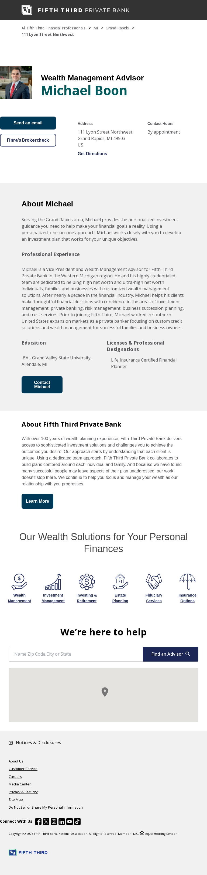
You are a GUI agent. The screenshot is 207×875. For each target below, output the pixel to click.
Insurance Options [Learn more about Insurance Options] (187, 598)
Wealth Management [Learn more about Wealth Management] (19, 598)
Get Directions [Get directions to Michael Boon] (92, 153)
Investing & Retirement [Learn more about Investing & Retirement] (87, 598)
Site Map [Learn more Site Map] (16, 799)
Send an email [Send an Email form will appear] (28, 123)
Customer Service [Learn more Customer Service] (23, 768)
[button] (105, 692)
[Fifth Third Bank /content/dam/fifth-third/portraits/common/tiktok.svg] (77, 822)
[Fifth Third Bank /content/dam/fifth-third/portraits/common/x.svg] (46, 822)
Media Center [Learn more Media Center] (20, 784)
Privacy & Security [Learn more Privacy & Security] (23, 791)
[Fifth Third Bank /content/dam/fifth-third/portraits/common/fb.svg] (38, 822)
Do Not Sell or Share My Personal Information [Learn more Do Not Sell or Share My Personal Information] (46, 807)
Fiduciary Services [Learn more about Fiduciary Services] (154, 598)
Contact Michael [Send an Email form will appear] (42, 384)
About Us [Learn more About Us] (16, 761)
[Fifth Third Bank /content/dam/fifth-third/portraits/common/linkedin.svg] (61, 822)
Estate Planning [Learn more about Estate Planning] (120, 598)
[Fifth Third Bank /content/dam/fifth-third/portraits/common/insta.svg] (54, 822)
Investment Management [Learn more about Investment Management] (53, 598)
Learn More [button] (37, 501)
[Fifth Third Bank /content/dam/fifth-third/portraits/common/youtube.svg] (69, 822)
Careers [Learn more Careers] (15, 776)
